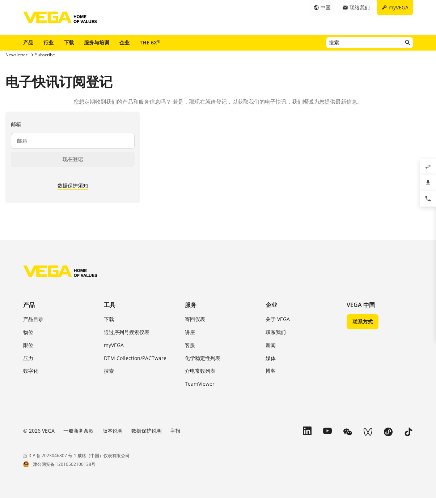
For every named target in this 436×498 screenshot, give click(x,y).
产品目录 (33, 319)
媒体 (271, 358)
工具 (109, 305)
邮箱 (16, 124)
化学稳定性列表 (202, 358)
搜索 (109, 370)
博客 (271, 370)
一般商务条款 (78, 430)
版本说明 (112, 430)
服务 (190, 305)
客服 (190, 345)
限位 (28, 345)
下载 (69, 42)
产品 (28, 42)
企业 (124, 42)
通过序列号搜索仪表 (126, 332)
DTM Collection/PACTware (135, 358)
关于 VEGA (278, 319)
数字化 (30, 370)
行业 (48, 42)
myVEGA (114, 345)
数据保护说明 (146, 430)
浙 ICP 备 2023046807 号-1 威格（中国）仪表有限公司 (76, 455)
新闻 (271, 345)
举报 (175, 430)
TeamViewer (200, 383)
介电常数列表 (200, 370)
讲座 (190, 332)
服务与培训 (96, 42)
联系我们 (276, 332)
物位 (28, 332)
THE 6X (150, 42)
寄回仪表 (195, 319)
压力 (28, 358)
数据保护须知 (73, 185)
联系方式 (362, 321)
